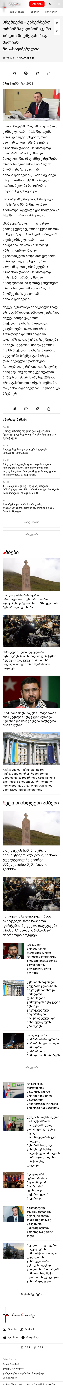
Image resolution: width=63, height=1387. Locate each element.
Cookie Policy (10, 1377)
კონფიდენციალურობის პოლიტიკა (24, 1373)
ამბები (35, 11)
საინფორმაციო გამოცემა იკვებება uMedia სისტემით (29, 1384)
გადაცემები (17, 11)
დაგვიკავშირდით (13, 1368)
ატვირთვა (37, 4)
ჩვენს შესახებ (11, 1364)
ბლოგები (51, 11)
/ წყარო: (22, 58)
